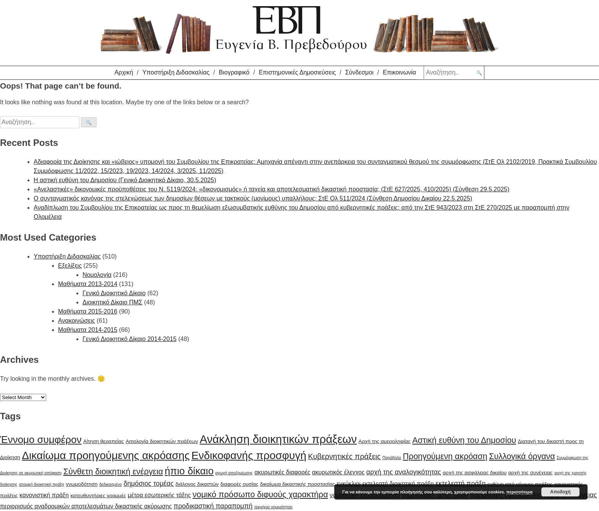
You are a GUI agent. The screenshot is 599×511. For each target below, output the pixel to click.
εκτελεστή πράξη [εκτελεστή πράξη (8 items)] (460, 483)
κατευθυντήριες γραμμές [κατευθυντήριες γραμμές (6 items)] (98, 495)
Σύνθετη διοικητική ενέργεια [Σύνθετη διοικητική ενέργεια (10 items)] (113, 471)
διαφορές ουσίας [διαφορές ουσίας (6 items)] (239, 484)
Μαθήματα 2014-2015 (87, 330)
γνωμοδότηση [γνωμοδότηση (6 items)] (81, 484)
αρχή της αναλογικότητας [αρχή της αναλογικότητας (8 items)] (403, 472)
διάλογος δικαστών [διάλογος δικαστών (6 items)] (197, 484)
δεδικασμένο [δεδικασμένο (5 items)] (110, 484)
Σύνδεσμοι (359, 72)
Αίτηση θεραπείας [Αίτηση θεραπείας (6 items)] (103, 441)
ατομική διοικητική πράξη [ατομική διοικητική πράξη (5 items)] (41, 484)
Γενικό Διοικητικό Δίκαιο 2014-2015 (129, 339)
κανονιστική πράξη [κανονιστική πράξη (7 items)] (44, 495)
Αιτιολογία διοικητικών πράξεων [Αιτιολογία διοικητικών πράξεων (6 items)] (162, 441)
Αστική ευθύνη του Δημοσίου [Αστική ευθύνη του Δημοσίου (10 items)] (464, 440)
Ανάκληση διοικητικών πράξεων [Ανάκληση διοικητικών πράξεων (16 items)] (278, 439)
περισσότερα (519, 492)
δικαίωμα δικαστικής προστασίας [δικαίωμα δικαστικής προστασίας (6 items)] (297, 484)
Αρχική (124, 72)
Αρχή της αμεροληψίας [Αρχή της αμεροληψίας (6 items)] (384, 441)
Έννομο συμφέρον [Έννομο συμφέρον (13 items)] (40, 439)
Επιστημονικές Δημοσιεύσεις (297, 72)
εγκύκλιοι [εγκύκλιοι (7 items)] (348, 483)
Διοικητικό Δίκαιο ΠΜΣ (112, 302)
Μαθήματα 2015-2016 (87, 311)
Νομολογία (97, 275)
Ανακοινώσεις (76, 320)
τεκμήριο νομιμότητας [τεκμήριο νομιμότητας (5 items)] (273, 507)
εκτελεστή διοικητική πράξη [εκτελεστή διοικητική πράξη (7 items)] (398, 483)
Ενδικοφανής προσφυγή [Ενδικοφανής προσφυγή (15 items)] (248, 455)
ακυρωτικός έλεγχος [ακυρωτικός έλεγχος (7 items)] (338, 472)
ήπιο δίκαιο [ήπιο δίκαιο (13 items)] (189, 471)
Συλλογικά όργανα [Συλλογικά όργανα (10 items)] (522, 456)
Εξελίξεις (70, 265)
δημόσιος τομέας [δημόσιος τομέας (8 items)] (148, 483)
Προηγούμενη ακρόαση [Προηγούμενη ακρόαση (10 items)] (445, 456)
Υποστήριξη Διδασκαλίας (176, 72)
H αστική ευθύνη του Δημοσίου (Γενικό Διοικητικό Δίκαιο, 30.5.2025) (125, 180)
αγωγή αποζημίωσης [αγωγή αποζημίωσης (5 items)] (234, 473)
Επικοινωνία (399, 72)
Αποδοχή (560, 492)
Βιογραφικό (234, 72)
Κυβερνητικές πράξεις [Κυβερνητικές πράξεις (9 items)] (344, 456)
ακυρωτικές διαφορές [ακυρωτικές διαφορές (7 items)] (282, 472)
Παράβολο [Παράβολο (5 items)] (391, 457)
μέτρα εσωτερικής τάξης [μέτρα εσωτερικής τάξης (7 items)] (159, 495)
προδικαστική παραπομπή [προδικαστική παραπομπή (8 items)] (213, 506)
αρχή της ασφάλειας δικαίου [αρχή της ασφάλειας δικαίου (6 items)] (475, 472)
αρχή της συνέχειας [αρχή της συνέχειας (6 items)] (530, 472)
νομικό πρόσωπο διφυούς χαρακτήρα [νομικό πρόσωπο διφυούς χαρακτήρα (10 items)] (260, 494)
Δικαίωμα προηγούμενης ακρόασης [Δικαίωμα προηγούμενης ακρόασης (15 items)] (105, 455)
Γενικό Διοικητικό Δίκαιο (114, 293)
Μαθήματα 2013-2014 (87, 284)
